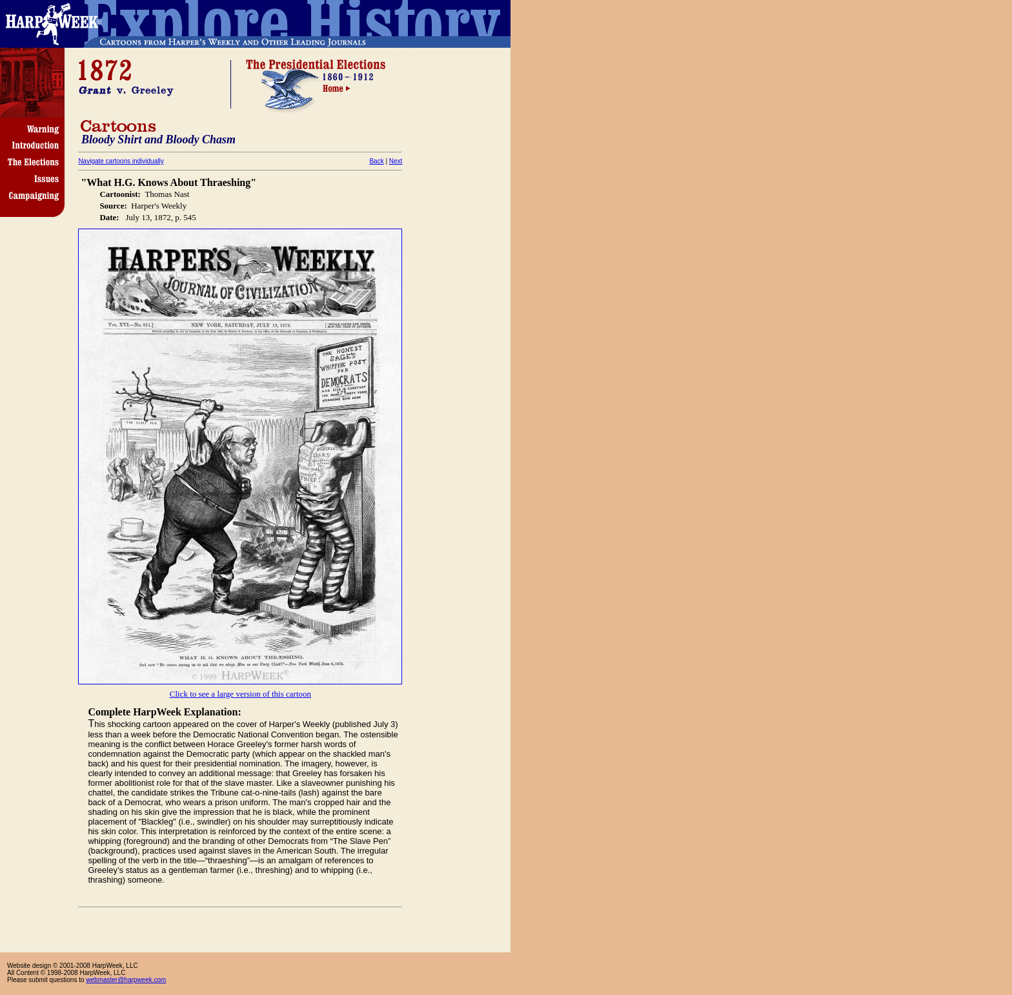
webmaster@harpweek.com (126, 979)
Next (396, 161)
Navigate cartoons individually (120, 161)
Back (376, 161)
